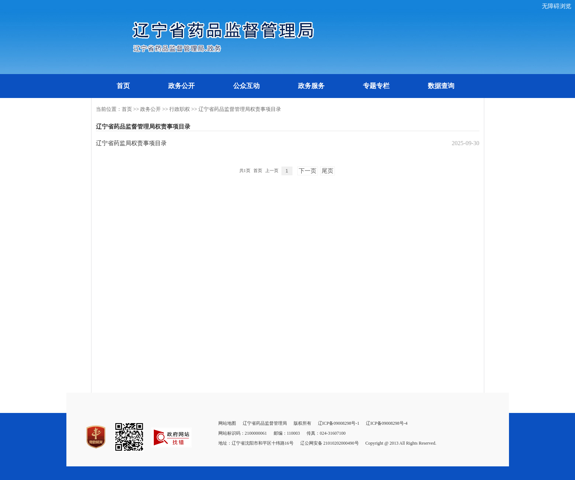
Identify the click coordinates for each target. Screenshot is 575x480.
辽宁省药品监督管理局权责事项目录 (239, 109)
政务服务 (311, 86)
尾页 (327, 171)
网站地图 (227, 423)
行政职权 (179, 109)
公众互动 (246, 86)
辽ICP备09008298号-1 (339, 423)
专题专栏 (376, 86)
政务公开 (181, 86)
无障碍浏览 (556, 6)
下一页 (307, 171)
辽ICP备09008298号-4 (387, 423)
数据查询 (441, 86)
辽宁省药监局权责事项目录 (131, 143)
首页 (123, 86)
